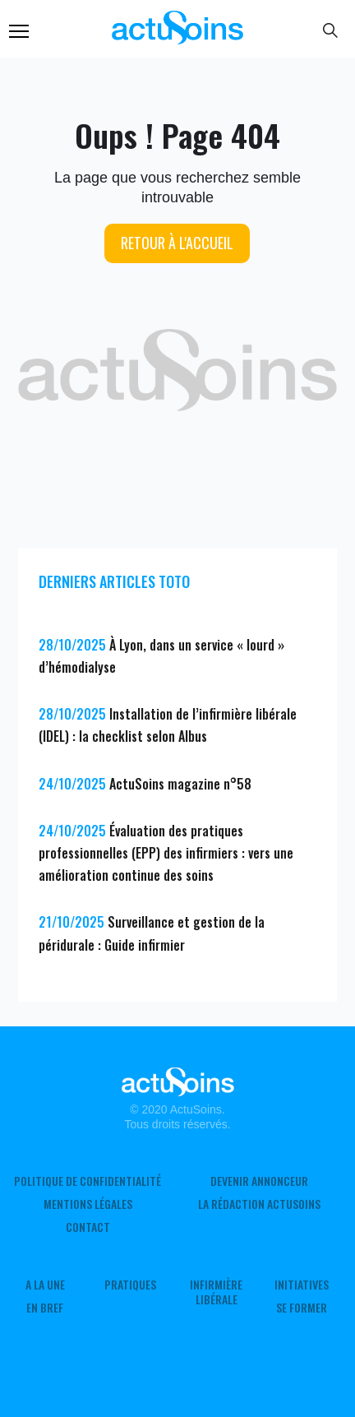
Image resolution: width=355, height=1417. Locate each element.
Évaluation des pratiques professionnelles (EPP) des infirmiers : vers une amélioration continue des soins (166, 853)
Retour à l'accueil (177, 242)
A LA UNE (45, 1284)
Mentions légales (88, 1204)
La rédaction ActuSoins (259, 1204)
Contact (88, 1227)
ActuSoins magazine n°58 (180, 784)
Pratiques (130, 1284)
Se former (301, 1307)
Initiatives (301, 1284)
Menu (19, 31)
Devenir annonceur (259, 1181)
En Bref (44, 1307)
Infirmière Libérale (216, 1292)
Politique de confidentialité (87, 1181)
